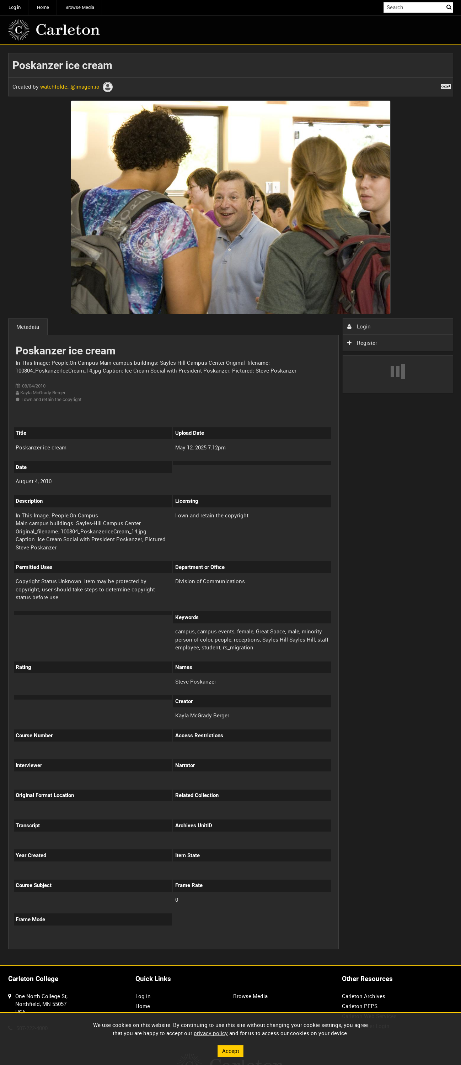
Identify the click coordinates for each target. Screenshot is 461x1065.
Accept (230, 1050)
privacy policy (211, 1033)
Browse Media (79, 7)
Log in (15, 7)
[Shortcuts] (446, 85)
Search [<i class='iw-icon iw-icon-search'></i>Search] (448, 7)
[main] (230, 505)
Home (43, 7)
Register (362, 342)
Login (359, 326)
